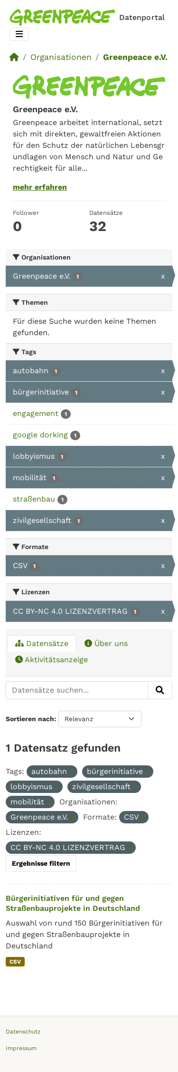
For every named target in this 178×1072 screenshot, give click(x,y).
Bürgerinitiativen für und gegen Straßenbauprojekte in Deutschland (73, 903)
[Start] (14, 57)
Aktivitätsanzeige (51, 659)
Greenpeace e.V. (135, 57)
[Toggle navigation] (19, 34)
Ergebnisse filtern (41, 863)
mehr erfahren (40, 187)
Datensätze (41, 643)
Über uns (106, 643)
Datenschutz (23, 1031)
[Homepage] (89, 18)
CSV (15, 961)
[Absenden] (160, 690)
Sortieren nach (30, 719)
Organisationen (61, 57)
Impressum (21, 1048)
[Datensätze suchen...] (77, 690)
